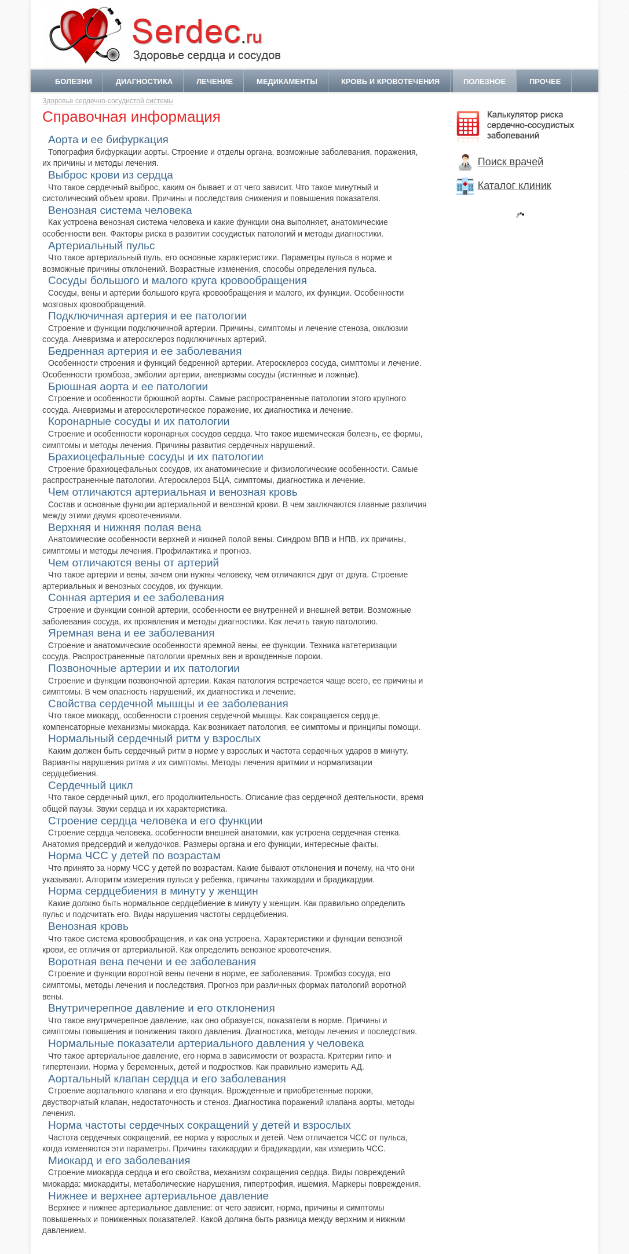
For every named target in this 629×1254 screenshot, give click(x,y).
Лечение (214, 81)
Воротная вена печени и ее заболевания (152, 961)
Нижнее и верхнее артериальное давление (158, 1196)
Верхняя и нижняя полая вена (125, 527)
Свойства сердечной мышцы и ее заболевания (168, 703)
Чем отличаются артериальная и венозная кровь (173, 492)
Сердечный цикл (90, 785)
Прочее (545, 81)
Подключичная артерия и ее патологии (147, 316)
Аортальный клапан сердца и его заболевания (167, 1079)
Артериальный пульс (101, 245)
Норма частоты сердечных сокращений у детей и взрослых (199, 1125)
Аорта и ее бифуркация (108, 139)
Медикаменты (287, 81)
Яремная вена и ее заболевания (131, 633)
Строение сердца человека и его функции (155, 821)
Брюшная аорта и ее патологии (128, 386)
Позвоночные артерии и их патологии (144, 668)
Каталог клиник (503, 186)
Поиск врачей (500, 162)
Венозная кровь (88, 926)
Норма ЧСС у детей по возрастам (134, 855)
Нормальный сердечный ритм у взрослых (154, 738)
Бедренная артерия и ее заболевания (145, 351)
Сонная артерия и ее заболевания (136, 597)
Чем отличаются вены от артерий (133, 563)
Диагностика (144, 81)
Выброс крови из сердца (110, 175)
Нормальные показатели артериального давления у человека (206, 1043)
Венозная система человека (120, 210)
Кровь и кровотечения (390, 81)
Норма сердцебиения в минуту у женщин (153, 891)
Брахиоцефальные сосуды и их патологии (156, 456)
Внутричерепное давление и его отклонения (161, 1008)
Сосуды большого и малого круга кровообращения (177, 280)
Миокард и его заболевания (119, 1160)
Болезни (73, 81)
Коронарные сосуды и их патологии (138, 421)
